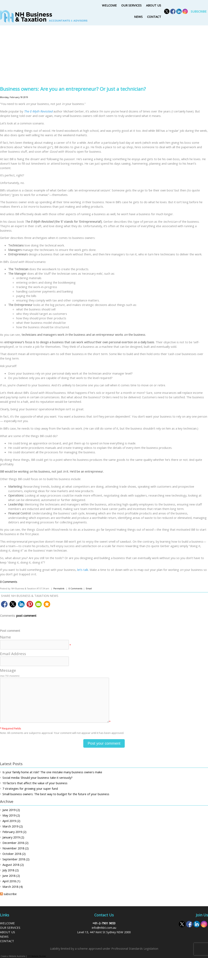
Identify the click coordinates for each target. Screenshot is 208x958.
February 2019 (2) (14, 832)
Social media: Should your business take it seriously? (37, 777)
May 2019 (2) (11, 815)
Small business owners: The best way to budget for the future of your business (55, 794)
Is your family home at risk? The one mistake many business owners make (52, 772)
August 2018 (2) (13, 865)
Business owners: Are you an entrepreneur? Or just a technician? (73, 88)
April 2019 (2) (11, 821)
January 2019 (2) (13, 837)
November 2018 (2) (15, 848)
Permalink (58, 588)
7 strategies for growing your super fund (30, 788)
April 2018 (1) (11, 881)
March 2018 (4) (12, 887)
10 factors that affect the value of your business (34, 783)
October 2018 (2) (14, 854)
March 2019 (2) (12, 826)
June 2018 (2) (11, 876)
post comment (26, 615)
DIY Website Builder (36, 956)
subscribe (10, 894)
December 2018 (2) (15, 843)
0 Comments (8, 582)
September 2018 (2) (15, 859)
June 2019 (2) (11, 810)
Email (89, 588)
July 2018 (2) (10, 870)
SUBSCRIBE (199, 11)
